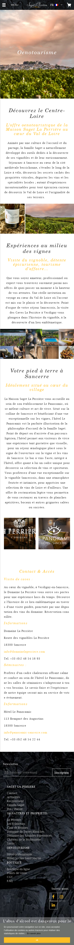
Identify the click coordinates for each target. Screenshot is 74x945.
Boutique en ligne (18, 869)
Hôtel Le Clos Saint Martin (24, 858)
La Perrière (14, 819)
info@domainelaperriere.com (24, 651)
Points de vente (17, 873)
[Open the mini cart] (69, 5)
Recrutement (15, 801)
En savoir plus (34, 933)
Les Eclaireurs (16, 823)
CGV (10, 877)
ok (37, 940)
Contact (12, 793)
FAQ (10, 880)
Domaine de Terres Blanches (25, 831)
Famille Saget (15, 805)
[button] (57, 5)
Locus (11, 843)
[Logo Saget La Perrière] (37, 5)
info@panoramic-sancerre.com (25, 732)
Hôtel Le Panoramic (19, 854)
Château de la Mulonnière (24, 839)
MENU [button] (14, 4)
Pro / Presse (14, 809)
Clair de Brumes (17, 827)
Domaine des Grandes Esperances (29, 835)
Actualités (13, 797)
